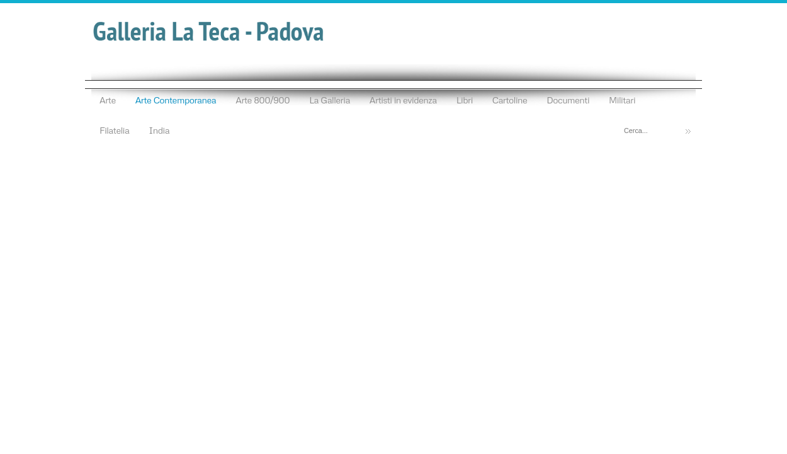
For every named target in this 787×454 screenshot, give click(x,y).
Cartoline (510, 99)
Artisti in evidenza (403, 99)
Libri (464, 99)
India (159, 130)
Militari (622, 99)
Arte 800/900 (262, 99)
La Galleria (329, 99)
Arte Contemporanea (176, 99)
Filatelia (114, 130)
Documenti (567, 99)
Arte (107, 99)
